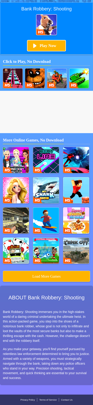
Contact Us (67, 400)
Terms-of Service (48, 400)
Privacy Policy (27, 400)
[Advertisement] (46, 112)
